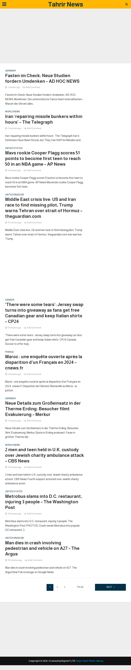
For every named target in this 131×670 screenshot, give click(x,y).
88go (79, 661)
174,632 (80, 587)
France (9, 352)
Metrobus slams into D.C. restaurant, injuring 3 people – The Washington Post (43, 502)
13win (85, 661)
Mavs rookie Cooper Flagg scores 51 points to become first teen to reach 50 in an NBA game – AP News (43, 159)
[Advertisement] (65, 36)
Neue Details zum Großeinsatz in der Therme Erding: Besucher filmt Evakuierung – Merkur (43, 409)
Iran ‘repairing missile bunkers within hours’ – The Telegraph (43, 119)
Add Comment (33, 87)
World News (12, 111)
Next (109, 587)
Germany (10, 71)
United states (14, 148)
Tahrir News (65, 4)
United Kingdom (14, 195)
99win (92, 661)
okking (99, 661)
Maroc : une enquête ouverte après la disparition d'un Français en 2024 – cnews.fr (43, 363)
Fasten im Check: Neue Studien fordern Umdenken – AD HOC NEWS (42, 78)
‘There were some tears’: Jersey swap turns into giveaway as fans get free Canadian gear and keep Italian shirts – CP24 (44, 313)
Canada (9, 300)
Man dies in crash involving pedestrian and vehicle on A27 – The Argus (42, 549)
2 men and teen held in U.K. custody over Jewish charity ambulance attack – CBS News (44, 456)
